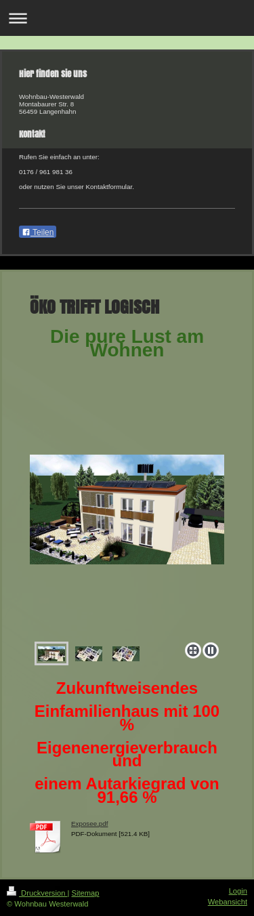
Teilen (38, 232)
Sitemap (86, 893)
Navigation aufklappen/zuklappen (127, 18)
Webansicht (227, 902)
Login (238, 891)
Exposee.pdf (89, 823)
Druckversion (37, 893)
